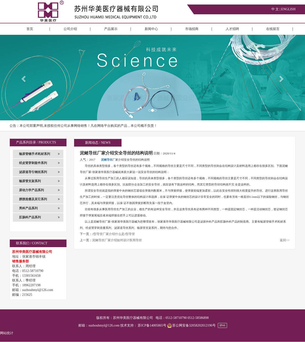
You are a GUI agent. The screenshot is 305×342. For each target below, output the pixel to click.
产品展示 (110, 29)
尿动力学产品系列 (39, 190)
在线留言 (273, 29)
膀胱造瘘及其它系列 (39, 199)
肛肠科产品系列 (39, 217)
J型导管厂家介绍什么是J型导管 (113, 234)
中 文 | (276, 9)
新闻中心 (151, 29)
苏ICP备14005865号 (152, 325)
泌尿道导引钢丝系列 (39, 172)
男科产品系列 (39, 208)
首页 (29, 29)
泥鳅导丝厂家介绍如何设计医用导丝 (117, 240)
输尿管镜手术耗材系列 (39, 154)
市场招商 (191, 29)
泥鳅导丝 (106, 159)
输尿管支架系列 (39, 181)
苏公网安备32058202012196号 (192, 325)
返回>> (285, 240)
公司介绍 (70, 29)
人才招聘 (232, 29)
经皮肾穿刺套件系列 (39, 163)
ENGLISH (288, 9)
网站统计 (6, 333)
